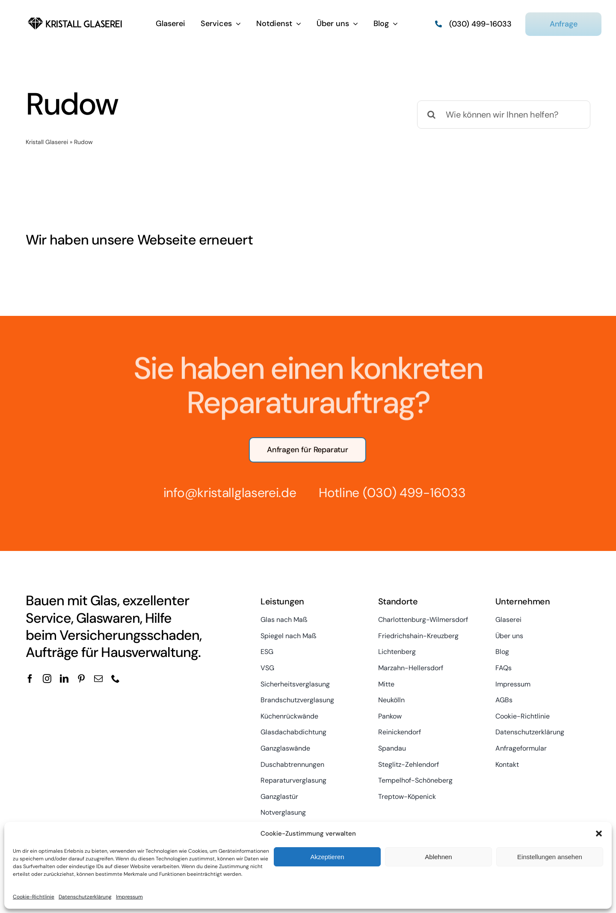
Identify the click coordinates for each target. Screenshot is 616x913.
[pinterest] (81, 678)
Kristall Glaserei (47, 142)
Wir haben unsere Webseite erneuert (139, 240)
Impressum (129, 896)
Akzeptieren (327, 856)
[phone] (115, 678)
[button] (599, 833)
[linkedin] (64, 678)
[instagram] (47, 678)
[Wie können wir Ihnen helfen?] (503, 114)
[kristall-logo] (75, 17)
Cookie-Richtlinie (33, 896)
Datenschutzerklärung (85, 896)
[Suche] (431, 114)
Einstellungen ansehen (549, 856)
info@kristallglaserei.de (224, 492)
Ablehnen (438, 856)
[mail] (98, 678)
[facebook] (30, 678)
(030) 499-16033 (408, 492)
